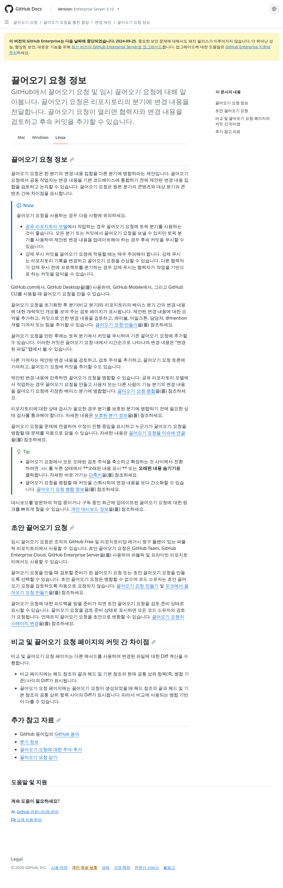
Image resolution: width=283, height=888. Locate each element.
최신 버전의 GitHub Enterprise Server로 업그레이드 (116, 46)
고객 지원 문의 (26, 819)
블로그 (169, 867)
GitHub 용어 (66, 734)
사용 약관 (59, 867)
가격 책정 (122, 867)
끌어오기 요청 (25, 22)
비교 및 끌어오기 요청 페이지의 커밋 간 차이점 (83, 641)
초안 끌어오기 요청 (42, 527)
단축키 (95, 475)
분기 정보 (29, 742)
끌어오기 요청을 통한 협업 (66, 22)
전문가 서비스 (147, 867)
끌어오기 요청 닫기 (38, 757)
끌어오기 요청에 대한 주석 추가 (51, 749)
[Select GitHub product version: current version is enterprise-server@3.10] (88, 9)
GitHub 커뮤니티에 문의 (35, 811)
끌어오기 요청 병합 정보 (60, 489)
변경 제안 (103, 22)
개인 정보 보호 (84, 867)
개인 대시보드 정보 (90, 509)
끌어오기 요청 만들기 (116, 325)
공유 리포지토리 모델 (46, 226)
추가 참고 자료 (36, 719)
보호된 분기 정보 (110, 415)
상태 (105, 867)
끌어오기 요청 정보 (133, 22)
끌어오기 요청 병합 (136, 391)
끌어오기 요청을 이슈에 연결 (157, 433)
